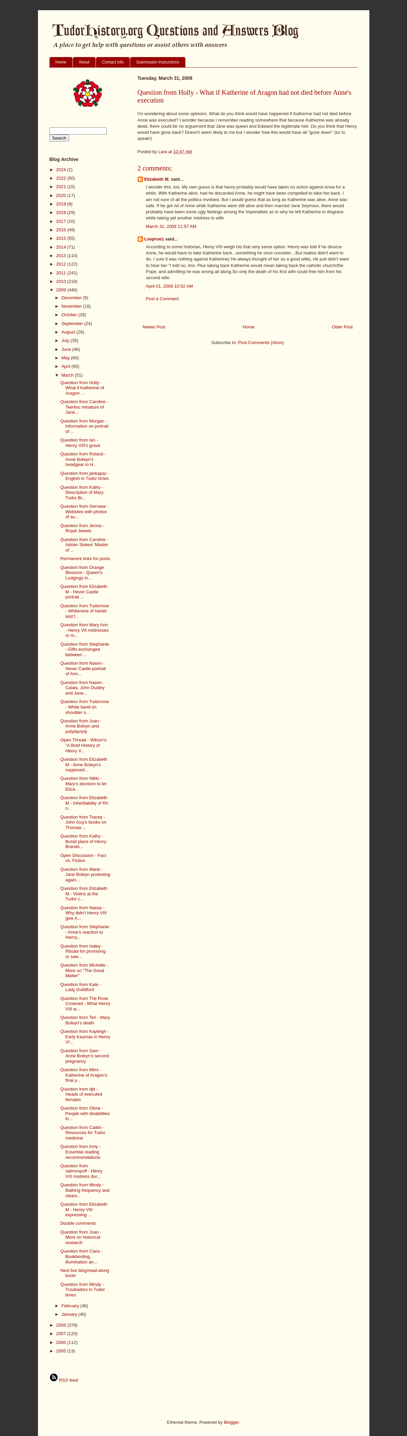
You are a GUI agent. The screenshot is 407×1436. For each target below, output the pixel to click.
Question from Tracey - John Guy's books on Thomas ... (83, 822)
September (72, 323)
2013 (61, 255)
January (69, 1314)
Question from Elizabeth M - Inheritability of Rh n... (84, 803)
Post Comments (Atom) (261, 342)
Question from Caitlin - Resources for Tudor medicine (82, 1133)
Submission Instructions (157, 62)
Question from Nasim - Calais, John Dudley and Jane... (82, 688)
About (84, 62)
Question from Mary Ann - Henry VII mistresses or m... (84, 630)
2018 (61, 212)
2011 (61, 272)
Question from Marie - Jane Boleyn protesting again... (85, 874)
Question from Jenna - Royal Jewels (82, 528)
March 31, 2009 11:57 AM (171, 226)
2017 (61, 221)
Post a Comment (162, 298)
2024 (61, 169)
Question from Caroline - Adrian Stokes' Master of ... (84, 545)
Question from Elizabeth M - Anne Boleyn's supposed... (83, 764)
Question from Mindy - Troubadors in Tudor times (82, 1289)
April (66, 366)
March (68, 375)
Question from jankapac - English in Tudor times (84, 476)
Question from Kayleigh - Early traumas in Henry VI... (85, 1036)
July (65, 340)
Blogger (231, 1422)
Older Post (342, 326)
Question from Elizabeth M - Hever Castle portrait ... (83, 591)
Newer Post (154, 326)
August (68, 332)
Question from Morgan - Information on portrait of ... (84, 426)
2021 (61, 186)
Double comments (78, 1223)
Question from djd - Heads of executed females (81, 1094)
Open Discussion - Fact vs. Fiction (83, 858)
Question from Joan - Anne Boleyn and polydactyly (80, 726)
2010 (61, 281)
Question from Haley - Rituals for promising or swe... (83, 951)
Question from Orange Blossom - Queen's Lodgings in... (82, 572)
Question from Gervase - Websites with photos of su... (84, 511)
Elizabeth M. (157, 179)
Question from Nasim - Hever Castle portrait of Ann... (83, 668)
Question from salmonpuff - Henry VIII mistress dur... (81, 1171)
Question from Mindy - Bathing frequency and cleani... (84, 1190)
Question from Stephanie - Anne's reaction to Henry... (84, 932)
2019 (61, 204)
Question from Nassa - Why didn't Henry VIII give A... (83, 913)
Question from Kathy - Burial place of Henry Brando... (83, 841)
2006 (61, 1342)
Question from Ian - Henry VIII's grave (80, 442)
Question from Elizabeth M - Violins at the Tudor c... (83, 893)
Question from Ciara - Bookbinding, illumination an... (81, 1256)
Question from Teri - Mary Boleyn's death (85, 1020)
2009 (61, 289)
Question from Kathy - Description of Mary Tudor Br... (81, 492)
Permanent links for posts (85, 558)
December (72, 297)
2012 (61, 264)
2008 (61, 1325)
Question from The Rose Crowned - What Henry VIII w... (85, 1003)
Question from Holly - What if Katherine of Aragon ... (82, 388)
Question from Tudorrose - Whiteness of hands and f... (84, 611)
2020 (61, 195)
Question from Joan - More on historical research (80, 1237)
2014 (61, 247)
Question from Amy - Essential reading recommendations (80, 1152)
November (72, 306)
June (66, 349)
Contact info (113, 62)
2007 (61, 1333)
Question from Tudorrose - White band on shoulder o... (84, 707)
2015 (61, 238)
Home (61, 62)
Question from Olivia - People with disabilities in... (85, 1113)
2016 (61, 229)
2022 (61, 178)
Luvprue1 (154, 238)
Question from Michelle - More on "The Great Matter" (84, 970)
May (66, 357)
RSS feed (63, 1380)
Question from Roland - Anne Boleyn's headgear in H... (83, 459)
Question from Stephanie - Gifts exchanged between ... (84, 649)
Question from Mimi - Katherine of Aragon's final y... (83, 1075)
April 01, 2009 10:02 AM (169, 286)
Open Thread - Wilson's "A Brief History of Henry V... (83, 745)
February (70, 1305)
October (69, 314)
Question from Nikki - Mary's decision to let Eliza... (83, 783)
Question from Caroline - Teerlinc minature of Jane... (84, 407)
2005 (61, 1350)
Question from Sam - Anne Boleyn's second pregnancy (84, 1056)
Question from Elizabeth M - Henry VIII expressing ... (83, 1209)
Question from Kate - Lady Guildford (80, 987)
